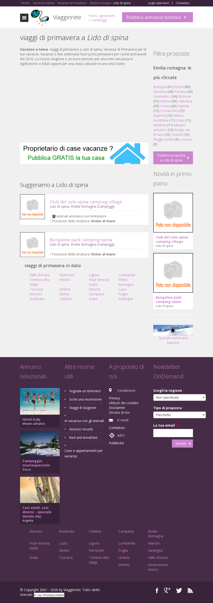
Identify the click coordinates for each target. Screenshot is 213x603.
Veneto (64, 279)
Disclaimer (117, 407)
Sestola (177, 134)
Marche (95, 289)
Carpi (180, 120)
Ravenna (160, 91)
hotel (93, 15)
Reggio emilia (163, 139)
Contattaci (183, 3)
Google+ (167, 590)
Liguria (94, 275)
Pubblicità (116, 443)
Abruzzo (36, 294)
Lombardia (126, 275)
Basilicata (37, 298)
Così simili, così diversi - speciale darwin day (37, 511)
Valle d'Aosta (39, 275)
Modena (159, 125)
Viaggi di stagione (82, 407)
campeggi (99, 20)
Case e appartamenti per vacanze (83, 453)
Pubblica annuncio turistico (154, 17)
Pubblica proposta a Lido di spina (171, 157)
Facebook (157, 590)
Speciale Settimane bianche (173, 336)
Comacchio (169, 110)
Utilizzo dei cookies (123, 403)
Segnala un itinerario (85, 391)
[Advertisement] (84, 104)
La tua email (165, 425)
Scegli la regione (169, 390)
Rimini (179, 87)
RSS (190, 590)
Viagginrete (67, 17)
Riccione (184, 96)
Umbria (64, 289)
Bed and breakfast (83, 437)
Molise (64, 294)
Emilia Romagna (125, 282)
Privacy (114, 398)
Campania (96, 294)
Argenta (159, 115)
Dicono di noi (119, 412)
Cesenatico (161, 96)
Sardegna (125, 298)
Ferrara (180, 91)
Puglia (123, 294)
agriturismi (107, 15)
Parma (165, 101)
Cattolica (185, 101)
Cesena (186, 139)
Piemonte (66, 275)
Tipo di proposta (169, 408)
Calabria (65, 298)
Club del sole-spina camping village (86, 202)
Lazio (122, 289)
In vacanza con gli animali (84, 420)
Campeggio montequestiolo (36, 463)
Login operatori (158, 3)
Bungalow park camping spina (81, 240)
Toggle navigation (24, 18)
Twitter (179, 590)
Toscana (36, 289)
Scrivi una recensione (85, 399)
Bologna (159, 87)
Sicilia (93, 298)
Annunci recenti (81, 429)
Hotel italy (31, 419)
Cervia (165, 106)
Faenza (183, 106)
